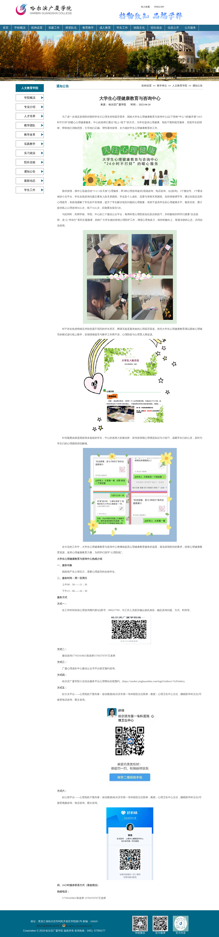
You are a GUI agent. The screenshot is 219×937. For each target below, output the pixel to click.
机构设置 (37, 27)
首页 (5, 27)
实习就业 (29, 153)
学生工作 (122, 27)
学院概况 (29, 97)
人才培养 (29, 116)
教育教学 (88, 27)
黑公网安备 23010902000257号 (78, 926)
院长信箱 (29, 162)
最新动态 (29, 180)
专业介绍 (29, 107)
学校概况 (19, 27)
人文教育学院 (179, 85)
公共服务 (190, 27)
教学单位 (162, 85)
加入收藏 (145, 6)
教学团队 (29, 125)
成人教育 (105, 27)
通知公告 (29, 171)
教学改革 (29, 134)
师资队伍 (71, 27)
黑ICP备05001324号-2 (48, 926)
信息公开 (173, 27)
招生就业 (156, 27)
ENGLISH (159, 6)
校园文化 (139, 27)
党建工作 (54, 27)
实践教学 (29, 143)
